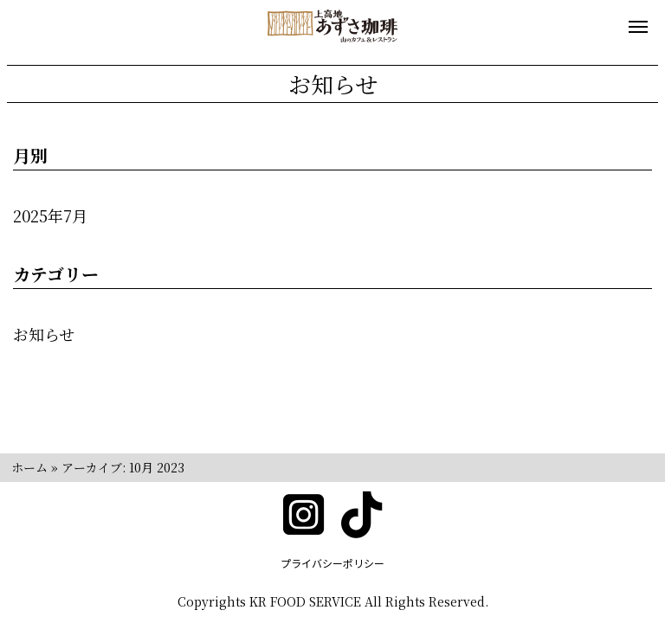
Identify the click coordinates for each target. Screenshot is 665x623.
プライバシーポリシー (332, 563)
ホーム (29, 467)
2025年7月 (50, 215)
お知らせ (43, 334)
